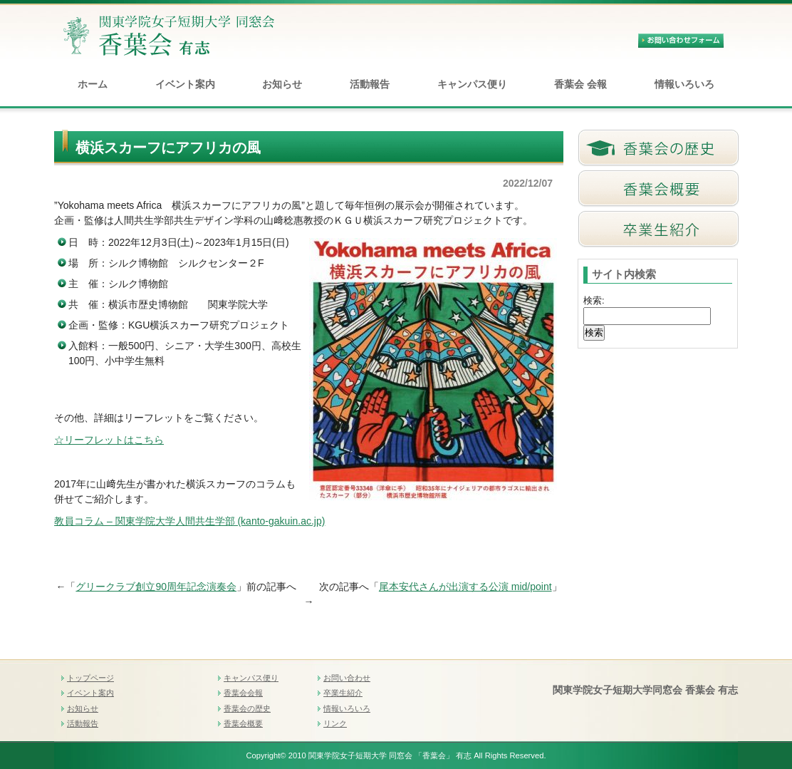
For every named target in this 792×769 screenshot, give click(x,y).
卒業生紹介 (343, 692)
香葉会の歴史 (247, 708)
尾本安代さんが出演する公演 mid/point (465, 586)
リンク (335, 723)
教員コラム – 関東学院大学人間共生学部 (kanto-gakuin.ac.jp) (189, 521)
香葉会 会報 (580, 84)
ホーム (93, 84)
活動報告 (370, 84)
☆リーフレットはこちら (109, 439)
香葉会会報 (243, 692)
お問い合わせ (346, 677)
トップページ (90, 677)
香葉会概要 (243, 723)
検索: (594, 300)
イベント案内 (185, 84)
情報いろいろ (684, 84)
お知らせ (282, 84)
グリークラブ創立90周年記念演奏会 (155, 586)
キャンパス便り (472, 84)
